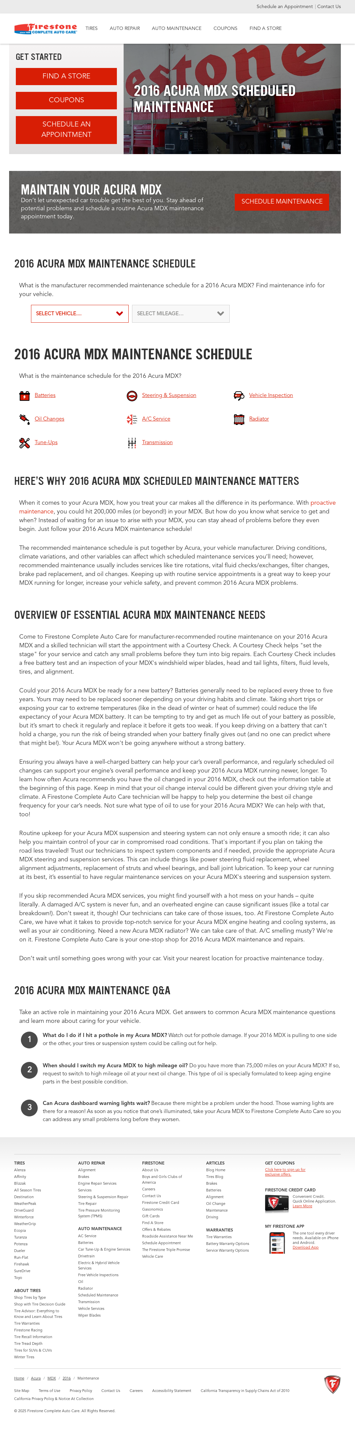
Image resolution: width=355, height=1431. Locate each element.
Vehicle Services (91, 1309)
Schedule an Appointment (285, 6)
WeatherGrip (25, 1224)
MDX (51, 1379)
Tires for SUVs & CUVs (33, 1351)
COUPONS (225, 28)
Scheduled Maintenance (98, 1295)
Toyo (18, 1278)
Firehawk (21, 1264)
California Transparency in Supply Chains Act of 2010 (245, 1391)
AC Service (87, 1236)
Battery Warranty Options (227, 1244)
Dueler (19, 1251)
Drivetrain (86, 1256)
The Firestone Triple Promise (166, 1250)
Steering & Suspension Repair (103, 1197)
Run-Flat (21, 1258)
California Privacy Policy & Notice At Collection (54, 1399)
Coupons (66, 100)
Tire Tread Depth (28, 1344)
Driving (212, 1217)
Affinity (20, 1177)
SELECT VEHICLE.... (59, 314)
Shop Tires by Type (30, 1298)
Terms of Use (49, 1391)
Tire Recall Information (33, 1337)
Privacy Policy (81, 1391)
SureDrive (22, 1271)
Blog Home (215, 1170)
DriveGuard (24, 1211)
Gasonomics (152, 1210)
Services (85, 1190)
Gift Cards (151, 1216)
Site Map (21, 1391)
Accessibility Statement (171, 1391)
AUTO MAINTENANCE (176, 28)
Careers (148, 1189)
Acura (36, 1379)
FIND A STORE (266, 28)
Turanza (20, 1238)
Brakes (83, 1177)
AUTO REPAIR (125, 28)
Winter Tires (24, 1357)
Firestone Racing (28, 1330)
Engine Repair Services (97, 1184)
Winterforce (24, 1217)
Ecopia (20, 1231)
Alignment (87, 1170)
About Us (150, 1170)
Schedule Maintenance (282, 202)
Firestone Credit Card (160, 1203)
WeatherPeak (25, 1204)
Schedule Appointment (161, 1243)
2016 (67, 1379)
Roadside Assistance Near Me (167, 1237)
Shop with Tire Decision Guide (39, 1305)
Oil (80, 1282)
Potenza (21, 1244)
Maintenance (217, 1211)
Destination (24, 1197)
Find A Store (66, 76)
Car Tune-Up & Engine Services (104, 1250)
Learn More (302, 1206)
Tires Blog (214, 1177)
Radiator (85, 1289)
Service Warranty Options (227, 1251)
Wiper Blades (89, 1316)
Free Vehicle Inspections (98, 1275)
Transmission (89, 1302)
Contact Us (329, 6)
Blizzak (20, 1184)
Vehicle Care (152, 1257)
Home (19, 1379)
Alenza (20, 1170)
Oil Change (215, 1204)
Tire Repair (87, 1204)
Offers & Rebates (156, 1230)
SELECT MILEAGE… (160, 314)
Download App (306, 1248)
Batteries (85, 1243)
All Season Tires (27, 1190)
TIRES (92, 28)
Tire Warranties (27, 1324)
